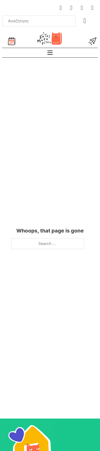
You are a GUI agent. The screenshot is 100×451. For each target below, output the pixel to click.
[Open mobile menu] (50, 53)
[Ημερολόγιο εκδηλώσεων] (12, 41)
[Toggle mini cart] (84, 20)
